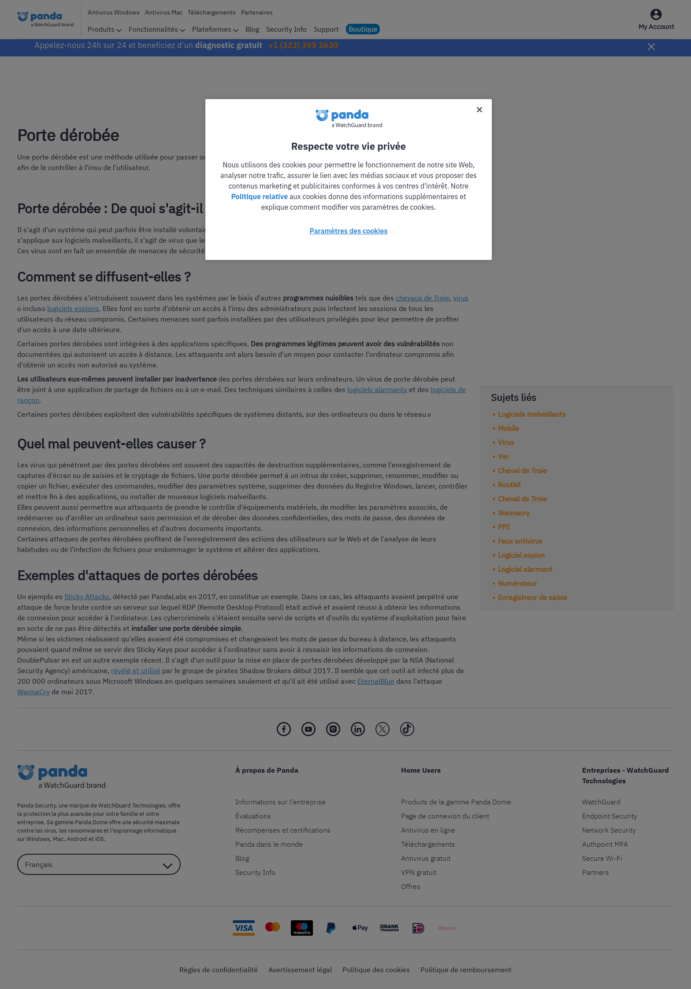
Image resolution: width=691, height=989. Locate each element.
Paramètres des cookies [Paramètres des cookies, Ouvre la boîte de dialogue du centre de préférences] (349, 230)
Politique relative (259, 196)
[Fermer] (479, 109)
